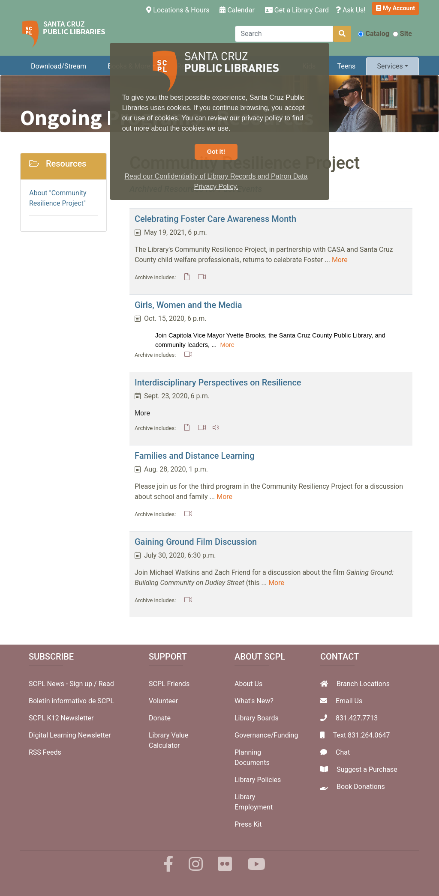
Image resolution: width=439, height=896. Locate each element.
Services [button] (390, 66)
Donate (160, 718)
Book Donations (361, 787)
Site (402, 34)
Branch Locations (363, 684)
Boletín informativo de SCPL (71, 701)
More (340, 260)
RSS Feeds (45, 752)
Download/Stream (58, 66)
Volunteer (163, 701)
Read (106, 684)
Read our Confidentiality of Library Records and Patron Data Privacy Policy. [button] (216, 181)
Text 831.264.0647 (361, 735)
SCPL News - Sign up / (64, 684)
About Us (248, 684)
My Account (395, 8)
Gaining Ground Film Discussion (196, 542)
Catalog (373, 34)
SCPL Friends (169, 684)
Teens (346, 66)
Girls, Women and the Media (188, 305)
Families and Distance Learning (195, 456)
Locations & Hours (179, 9)
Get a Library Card (297, 10)
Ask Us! (351, 10)
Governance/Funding (266, 735)
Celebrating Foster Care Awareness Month (215, 219)
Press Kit (248, 824)
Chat (343, 752)
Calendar (237, 10)
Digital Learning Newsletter (70, 735)
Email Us (349, 701)
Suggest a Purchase (367, 769)
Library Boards (257, 718)
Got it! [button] (216, 151)
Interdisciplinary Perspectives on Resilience (218, 382)
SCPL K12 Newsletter (61, 718)
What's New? (254, 701)
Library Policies (258, 780)
